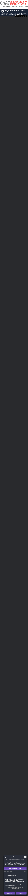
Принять (21, 893)
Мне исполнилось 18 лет (15, 868)
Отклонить (9, 893)
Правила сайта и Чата (12, 887)
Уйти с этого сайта (8, 871)
